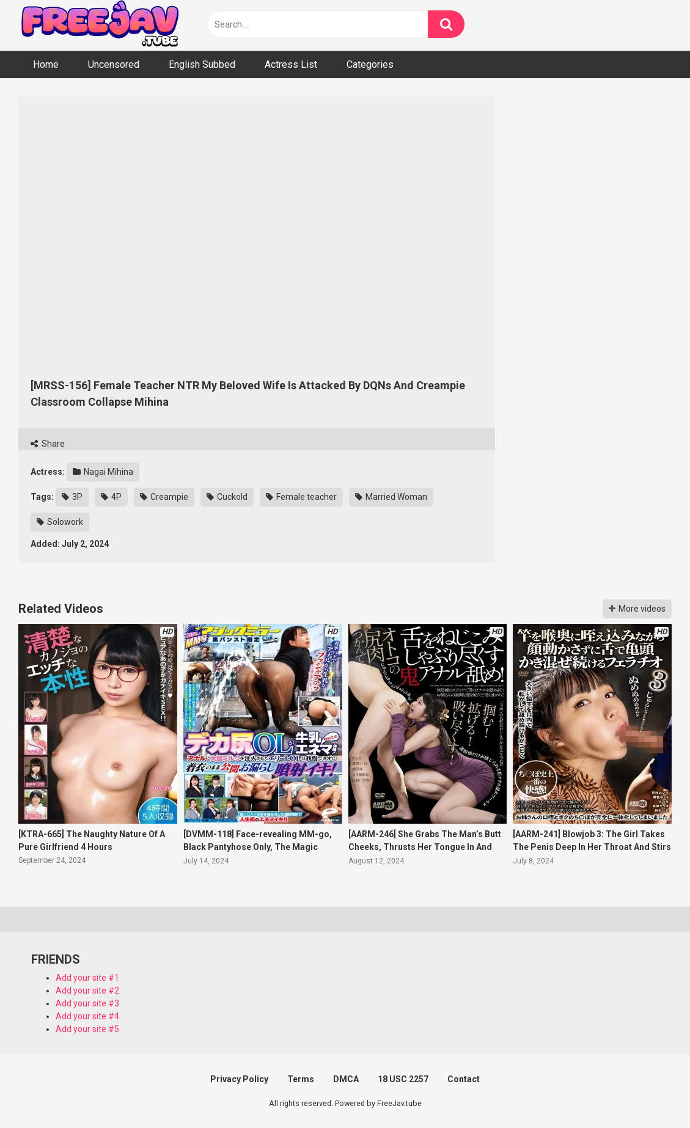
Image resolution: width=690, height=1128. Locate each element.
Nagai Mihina (103, 472)
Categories (370, 64)
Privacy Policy (239, 1079)
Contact (463, 1079)
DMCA (346, 1079)
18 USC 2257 (403, 1079)
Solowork (60, 522)
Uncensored (113, 64)
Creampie (164, 497)
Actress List (291, 64)
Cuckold (227, 497)
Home (46, 64)
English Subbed (202, 64)
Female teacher (301, 497)
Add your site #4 (87, 1016)
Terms (300, 1079)
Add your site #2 (87, 990)
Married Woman (391, 497)
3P (72, 497)
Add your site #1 (87, 978)
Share (48, 444)
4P (111, 497)
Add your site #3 (87, 1003)
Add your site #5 (87, 1029)
